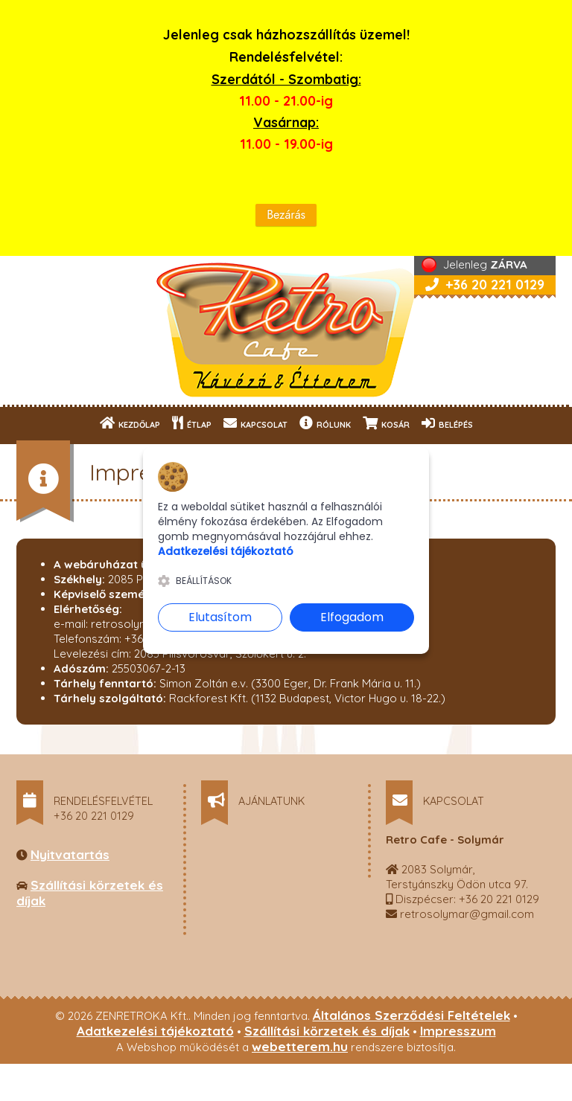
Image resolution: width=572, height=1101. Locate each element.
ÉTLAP (192, 423)
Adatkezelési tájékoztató (155, 1031)
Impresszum (458, 1031)
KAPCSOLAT (255, 423)
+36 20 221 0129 (484, 284)
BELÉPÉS (447, 423)
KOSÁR (386, 423)
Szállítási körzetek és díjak (327, 1031)
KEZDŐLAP (130, 423)
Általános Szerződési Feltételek (411, 1015)
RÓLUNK (325, 423)
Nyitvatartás (70, 854)
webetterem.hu (300, 1046)
